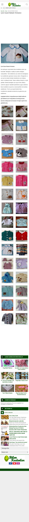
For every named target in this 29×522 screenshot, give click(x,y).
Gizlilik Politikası (11, 8)
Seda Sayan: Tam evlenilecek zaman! (18, 442)
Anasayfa (2, 11)
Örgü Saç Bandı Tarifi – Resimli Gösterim (21, 393)
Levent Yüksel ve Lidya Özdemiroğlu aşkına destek (18, 437)
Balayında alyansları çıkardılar (16, 421)
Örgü (6, 11)
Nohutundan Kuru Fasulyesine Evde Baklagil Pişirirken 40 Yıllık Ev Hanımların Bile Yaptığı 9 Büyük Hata (18, 428)
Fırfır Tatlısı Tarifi (13, 415)
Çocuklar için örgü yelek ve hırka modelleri (21, 368)
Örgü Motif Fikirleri (7, 368)
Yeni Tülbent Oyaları (8, 393)
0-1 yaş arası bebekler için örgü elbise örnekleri (7, 381)
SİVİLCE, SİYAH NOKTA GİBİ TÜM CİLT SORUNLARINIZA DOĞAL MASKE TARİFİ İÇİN (18, 433)
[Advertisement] (14, 29)
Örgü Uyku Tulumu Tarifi (22, 380)
